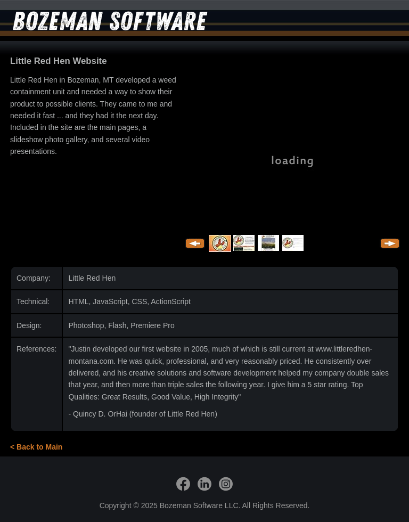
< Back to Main (36, 447)
